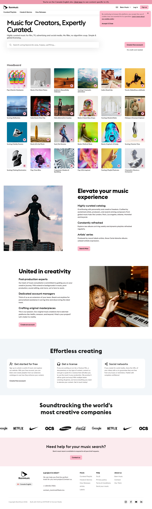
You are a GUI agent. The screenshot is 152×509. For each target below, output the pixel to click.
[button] (53, 45)
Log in (135, 7)
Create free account (135, 45)
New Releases (40, 12)
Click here (78, 2)
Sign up (144, 7)
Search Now (83, 249)
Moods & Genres (26, 12)
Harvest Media (56, 502)
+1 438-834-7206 (49, 486)
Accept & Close (107, 24)
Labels (82, 490)
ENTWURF (46, 502)
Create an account (28, 325)
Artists (82, 487)
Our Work (119, 483)
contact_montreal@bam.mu (53, 490)
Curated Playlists (9, 12)
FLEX (38, 502)
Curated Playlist (86, 476)
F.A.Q (99, 476)
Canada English (24, 484)
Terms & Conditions (104, 483)
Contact (119, 480)
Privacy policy (102, 480)
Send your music (103, 487)
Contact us (76, 457)
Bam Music (125, 7)
